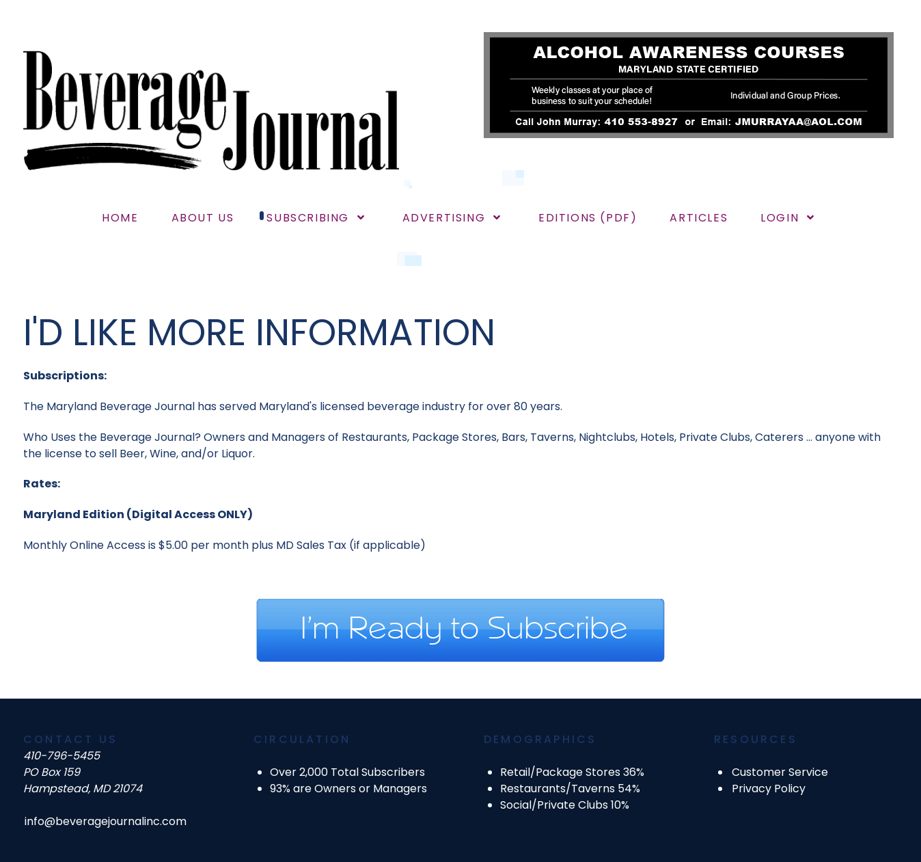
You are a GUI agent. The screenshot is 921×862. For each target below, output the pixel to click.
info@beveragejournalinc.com (106, 821)
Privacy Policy (769, 788)
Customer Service (780, 772)
